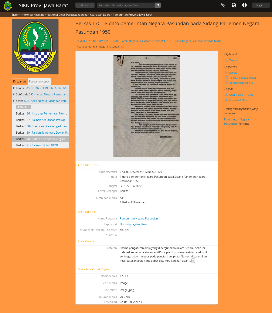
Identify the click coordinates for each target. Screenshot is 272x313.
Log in (260, 5)
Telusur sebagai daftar (240, 78)
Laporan (232, 72)
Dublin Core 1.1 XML (239, 94)
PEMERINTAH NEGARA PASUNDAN (97, 41)
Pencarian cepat (39, 81)
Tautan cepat (244, 5)
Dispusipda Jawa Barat (134, 224)
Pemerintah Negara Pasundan (139, 218)
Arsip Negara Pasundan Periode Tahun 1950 (200, 41)
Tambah (234, 60)
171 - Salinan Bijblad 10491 (41, 145)
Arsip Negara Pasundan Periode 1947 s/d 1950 (147, 41)
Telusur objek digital (239, 83)
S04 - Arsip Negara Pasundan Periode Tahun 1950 (55, 101)
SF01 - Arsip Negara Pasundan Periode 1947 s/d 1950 (62, 94)
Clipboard (223, 5)
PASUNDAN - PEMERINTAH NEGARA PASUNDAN (55, 88)
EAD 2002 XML (236, 100)
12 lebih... (23, 107)
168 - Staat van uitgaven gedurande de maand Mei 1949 (60, 126)
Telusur (83, 5)
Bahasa (233, 5)
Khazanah (19, 81)
